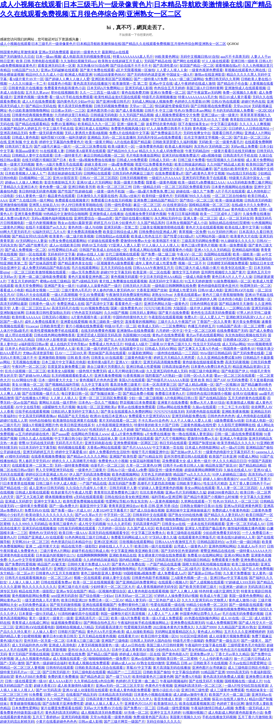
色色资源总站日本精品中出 (71, 542)
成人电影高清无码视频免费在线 (87, 56)
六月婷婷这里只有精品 (71, 115)
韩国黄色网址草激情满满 (19, 52)
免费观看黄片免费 (225, 560)
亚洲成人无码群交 (18, 501)
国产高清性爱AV (165, 65)
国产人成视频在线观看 (207, 582)
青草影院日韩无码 (243, 119)
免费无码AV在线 (36, 510)
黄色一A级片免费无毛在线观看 (59, 164)
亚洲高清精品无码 (13, 133)
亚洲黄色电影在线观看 (17, 555)
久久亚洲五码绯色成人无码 (166, 371)
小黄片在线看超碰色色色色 (56, 721)
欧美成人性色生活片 (146, 236)
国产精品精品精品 (252, 465)
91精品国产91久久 (25, 70)
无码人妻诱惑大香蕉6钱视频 (86, 133)
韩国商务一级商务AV (239, 348)
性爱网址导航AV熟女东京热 (127, 501)
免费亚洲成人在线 (70, 304)
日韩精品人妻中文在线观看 (32, 155)
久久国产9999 (206, 627)
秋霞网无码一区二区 (255, 286)
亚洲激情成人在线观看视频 (245, 88)
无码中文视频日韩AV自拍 (199, 56)
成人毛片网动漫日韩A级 (126, 371)
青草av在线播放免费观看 (136, 407)
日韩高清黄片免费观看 (103, 699)
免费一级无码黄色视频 (46, 133)
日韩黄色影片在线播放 (25, 88)
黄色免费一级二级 (53, 187)
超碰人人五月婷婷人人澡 (56, 348)
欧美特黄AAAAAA (26, 317)
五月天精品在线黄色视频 (97, 636)
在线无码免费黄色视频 (98, 330)
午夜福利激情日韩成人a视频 (212, 708)
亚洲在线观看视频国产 (99, 605)
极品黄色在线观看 (61, 196)
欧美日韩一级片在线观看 (153, 546)
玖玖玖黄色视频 (152, 492)
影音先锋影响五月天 (59, 182)
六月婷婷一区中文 (169, 330)
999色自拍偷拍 (40, 420)
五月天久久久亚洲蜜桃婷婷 (244, 632)
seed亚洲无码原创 (64, 596)
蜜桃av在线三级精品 (55, 281)
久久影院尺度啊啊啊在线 (236, 425)
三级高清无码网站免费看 (200, 241)
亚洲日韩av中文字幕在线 (228, 578)
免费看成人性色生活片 (106, 344)
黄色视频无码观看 (124, 277)
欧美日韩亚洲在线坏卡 (77, 425)
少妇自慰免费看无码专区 (221, 533)
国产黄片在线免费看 (173, 313)
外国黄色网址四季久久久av (200, 614)
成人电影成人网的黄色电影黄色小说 (235, 712)
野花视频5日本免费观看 (138, 402)
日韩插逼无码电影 (104, 115)
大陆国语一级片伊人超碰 (192, 308)
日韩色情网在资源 (203, 304)
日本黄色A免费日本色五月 (211, 366)
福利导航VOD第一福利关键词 (63, 137)
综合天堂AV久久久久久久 (237, 389)
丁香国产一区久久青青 (214, 321)
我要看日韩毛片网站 (227, 133)
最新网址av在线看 (115, 52)
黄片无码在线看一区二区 (118, 420)
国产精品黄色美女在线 (75, 263)
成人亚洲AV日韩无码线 (46, 488)
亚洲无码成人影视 (138, 88)
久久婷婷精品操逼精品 (100, 560)
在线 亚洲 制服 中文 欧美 (19, 142)
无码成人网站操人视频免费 (152, 101)
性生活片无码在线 (206, 344)
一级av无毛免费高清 (83, 272)
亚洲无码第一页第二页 (121, 227)
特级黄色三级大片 (200, 429)
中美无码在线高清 (229, 429)
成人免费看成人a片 (171, 573)
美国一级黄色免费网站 (246, 596)
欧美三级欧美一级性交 (106, 321)
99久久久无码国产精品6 (173, 389)
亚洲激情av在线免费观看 (135, 330)
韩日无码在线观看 (173, 443)
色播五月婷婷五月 (201, 326)
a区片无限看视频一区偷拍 (135, 70)
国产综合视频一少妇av (96, 596)
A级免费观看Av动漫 (229, 420)
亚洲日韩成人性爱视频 (143, 366)
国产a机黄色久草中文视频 (205, 173)
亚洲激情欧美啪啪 (52, 357)
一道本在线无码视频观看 (206, 524)
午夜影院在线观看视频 (165, 317)
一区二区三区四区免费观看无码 (186, 187)
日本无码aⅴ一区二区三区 (133, 596)
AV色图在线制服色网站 (201, 618)
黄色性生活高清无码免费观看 (213, 313)
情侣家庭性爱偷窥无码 (172, 106)
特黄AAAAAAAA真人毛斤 (133, 56)
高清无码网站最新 (13, 304)
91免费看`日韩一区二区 (46, 694)
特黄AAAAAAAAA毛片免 (197, 97)
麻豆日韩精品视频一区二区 (104, 155)
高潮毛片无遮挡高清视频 (156, 483)
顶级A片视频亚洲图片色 (40, 425)
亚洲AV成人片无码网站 (94, 182)
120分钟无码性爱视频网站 (233, 259)
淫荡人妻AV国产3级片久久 (28, 479)
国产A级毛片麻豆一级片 (52, 146)
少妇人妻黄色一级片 (30, 196)
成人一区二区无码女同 (236, 218)
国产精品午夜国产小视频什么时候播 (210, 497)
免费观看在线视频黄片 (72, 200)
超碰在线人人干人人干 (116, 546)
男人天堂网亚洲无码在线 (54, 470)
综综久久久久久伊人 (137, 699)
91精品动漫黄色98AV (110, 74)
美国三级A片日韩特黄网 (204, 88)
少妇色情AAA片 (167, 649)
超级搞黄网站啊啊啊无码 (203, 470)
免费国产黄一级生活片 (222, 640)
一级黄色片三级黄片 (90, 470)
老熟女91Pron (162, 295)
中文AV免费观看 (91, 295)
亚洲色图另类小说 (100, 110)
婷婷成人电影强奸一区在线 (139, 654)
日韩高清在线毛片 (168, 560)
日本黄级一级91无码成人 (37, 614)
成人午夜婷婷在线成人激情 (194, 83)
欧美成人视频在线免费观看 (89, 663)
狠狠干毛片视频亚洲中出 (150, 452)
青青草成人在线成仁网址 (30, 623)
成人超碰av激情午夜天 (190, 694)
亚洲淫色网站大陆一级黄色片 (166, 304)
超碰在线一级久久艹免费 (195, 191)
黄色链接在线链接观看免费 (202, 362)
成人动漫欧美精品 (139, 632)
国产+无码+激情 (12, 663)
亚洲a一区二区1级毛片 (183, 569)
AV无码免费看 (237, 380)
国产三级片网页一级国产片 (124, 721)
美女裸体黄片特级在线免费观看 (162, 555)
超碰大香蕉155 (45, 685)
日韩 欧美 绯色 (78, 357)
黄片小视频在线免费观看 (84, 326)
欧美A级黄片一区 (121, 146)
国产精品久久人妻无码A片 (224, 515)
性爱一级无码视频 (198, 609)
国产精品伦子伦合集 (232, 83)
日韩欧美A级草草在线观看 (86, 151)
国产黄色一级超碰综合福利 (46, 663)
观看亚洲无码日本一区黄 (56, 65)
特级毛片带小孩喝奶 (188, 640)
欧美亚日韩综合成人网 (120, 232)
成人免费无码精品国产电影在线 (46, 268)
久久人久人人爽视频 (254, 124)
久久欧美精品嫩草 (198, 169)
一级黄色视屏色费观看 (206, 70)
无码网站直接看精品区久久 (175, 632)
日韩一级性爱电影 (118, 205)
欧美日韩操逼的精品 (189, 164)
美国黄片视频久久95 (185, 717)
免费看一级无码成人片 (252, 708)
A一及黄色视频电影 (164, 501)
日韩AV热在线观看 (225, 101)
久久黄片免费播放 (236, 573)
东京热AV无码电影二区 (211, 146)
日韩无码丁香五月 (18, 146)
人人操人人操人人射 (23, 582)
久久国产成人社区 (140, 528)
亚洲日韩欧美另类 (81, 187)
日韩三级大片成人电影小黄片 (197, 268)
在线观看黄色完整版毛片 (197, 537)
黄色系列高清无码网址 (62, 712)
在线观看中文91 (131, 348)
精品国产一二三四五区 (124, 672)
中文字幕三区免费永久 (148, 533)
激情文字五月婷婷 (186, 272)
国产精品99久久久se (122, 151)
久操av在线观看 (204, 407)
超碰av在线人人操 (90, 254)
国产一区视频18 (228, 384)
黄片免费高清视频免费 (84, 232)
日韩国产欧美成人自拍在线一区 (103, 250)
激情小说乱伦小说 (166, 690)
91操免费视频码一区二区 (232, 281)
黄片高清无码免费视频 (75, 106)
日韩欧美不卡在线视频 (210, 663)
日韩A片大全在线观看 (33, 295)
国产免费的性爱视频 (20, 564)
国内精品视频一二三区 (136, 560)
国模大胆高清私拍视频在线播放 (206, 564)
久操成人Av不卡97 (251, 546)
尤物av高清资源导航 (38, 353)
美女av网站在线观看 (199, 488)
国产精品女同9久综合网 (30, 236)
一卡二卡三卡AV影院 (233, 407)
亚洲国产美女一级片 (59, 286)
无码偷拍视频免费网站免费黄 (235, 609)
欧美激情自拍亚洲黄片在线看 (75, 420)
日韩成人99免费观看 (131, 160)
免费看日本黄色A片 (170, 393)
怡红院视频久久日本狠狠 (225, 160)
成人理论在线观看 (18, 335)
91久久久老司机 (119, 524)
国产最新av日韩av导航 (205, 573)
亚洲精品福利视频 (245, 250)
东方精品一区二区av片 (17, 573)
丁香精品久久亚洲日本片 (19, 187)
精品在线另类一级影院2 (79, 546)
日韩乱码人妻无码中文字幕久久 (75, 411)
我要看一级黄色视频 (161, 182)
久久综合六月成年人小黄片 (87, 488)
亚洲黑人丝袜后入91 (44, 205)
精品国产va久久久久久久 (192, 474)
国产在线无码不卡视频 (206, 681)
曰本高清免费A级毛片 (35, 569)
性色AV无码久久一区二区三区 (236, 501)
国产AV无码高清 (48, 690)
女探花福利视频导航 (145, 461)
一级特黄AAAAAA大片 (253, 551)
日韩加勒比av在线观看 (112, 236)
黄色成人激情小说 (242, 600)
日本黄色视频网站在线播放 (231, 187)
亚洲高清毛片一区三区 (92, 618)
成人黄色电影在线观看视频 (148, 591)
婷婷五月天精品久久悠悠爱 (174, 357)
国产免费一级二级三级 (158, 254)
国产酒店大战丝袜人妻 (100, 438)
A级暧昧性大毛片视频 (58, 407)
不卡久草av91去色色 (153, 420)
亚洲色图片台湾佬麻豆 (209, 667)
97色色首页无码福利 (86, 313)
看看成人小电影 (12, 290)
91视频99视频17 (195, 712)
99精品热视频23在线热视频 (121, 299)
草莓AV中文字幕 (138, 667)
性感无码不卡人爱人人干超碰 (111, 429)
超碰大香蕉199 (95, 164)
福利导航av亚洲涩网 (166, 497)
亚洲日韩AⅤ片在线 (238, 290)
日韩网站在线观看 (97, 173)
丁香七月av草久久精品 (232, 654)
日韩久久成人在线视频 (36, 438)
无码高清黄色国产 (146, 524)
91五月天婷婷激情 (198, 281)
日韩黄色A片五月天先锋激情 (57, 573)
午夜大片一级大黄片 (154, 259)
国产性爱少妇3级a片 (178, 236)
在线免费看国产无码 (232, 330)
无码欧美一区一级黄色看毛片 (221, 142)
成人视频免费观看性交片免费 (177, 115)
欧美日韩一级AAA (73, 533)
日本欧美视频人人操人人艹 (25, 173)
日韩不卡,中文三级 (158, 110)
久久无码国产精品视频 (136, 115)
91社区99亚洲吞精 (193, 636)
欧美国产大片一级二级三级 (229, 694)
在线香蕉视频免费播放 (48, 456)
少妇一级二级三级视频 (145, 398)
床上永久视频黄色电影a (33, 658)
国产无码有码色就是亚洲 (146, 74)
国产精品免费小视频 (138, 393)
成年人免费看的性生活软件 (109, 452)
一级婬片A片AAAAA (164, 178)
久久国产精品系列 (151, 223)
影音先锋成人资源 (168, 699)
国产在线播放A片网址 (32, 398)
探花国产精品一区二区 (197, 65)
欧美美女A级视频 (61, 371)
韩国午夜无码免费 (150, 519)
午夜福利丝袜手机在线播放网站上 (143, 623)
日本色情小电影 (230, 299)
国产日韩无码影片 (56, 672)
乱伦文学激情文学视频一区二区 (208, 137)
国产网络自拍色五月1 (99, 623)
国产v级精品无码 (85, 281)
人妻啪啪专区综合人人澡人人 (141, 209)
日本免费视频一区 (257, 299)
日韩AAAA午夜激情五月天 (153, 268)
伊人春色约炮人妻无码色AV (114, 290)
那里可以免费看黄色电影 (154, 164)
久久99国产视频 (116, 313)
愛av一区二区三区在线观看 (234, 375)
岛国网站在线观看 (217, 254)
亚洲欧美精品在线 (122, 555)
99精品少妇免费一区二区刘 (206, 605)
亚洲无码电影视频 (75, 717)
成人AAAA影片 (60, 681)
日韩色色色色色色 (221, 416)
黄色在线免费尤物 (135, 92)
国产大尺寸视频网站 (170, 438)
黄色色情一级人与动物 (85, 227)
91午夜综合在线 (204, 389)
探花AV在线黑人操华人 (229, 699)
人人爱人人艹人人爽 (162, 614)
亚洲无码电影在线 (98, 443)
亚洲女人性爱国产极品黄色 (205, 528)
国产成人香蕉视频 (129, 110)
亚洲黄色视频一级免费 (30, 97)
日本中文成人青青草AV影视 (133, 649)
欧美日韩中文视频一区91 (160, 636)
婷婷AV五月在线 (94, 245)
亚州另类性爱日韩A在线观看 (185, 456)
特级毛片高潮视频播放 (159, 97)
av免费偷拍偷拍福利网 (106, 389)
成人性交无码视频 (92, 524)
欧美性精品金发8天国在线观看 (117, 97)
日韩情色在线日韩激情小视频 (208, 393)
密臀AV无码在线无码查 (36, 443)
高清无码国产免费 (122, 483)
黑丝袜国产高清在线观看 (107, 353)
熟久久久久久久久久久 (39, 587)
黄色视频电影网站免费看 (30, 596)
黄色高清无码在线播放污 (92, 83)
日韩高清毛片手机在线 (240, 155)
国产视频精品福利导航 (62, 384)
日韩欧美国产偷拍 (156, 672)
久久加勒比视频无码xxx (78, 61)
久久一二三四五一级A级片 (100, 92)
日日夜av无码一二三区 (68, 110)
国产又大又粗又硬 (29, 497)
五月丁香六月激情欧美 (255, 717)
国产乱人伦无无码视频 (121, 339)
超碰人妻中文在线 (116, 578)
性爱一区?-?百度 (68, 119)
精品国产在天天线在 (73, 416)
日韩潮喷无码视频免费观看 (227, 263)
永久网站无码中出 (168, 218)
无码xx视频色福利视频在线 (51, 218)
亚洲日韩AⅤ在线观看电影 (34, 627)
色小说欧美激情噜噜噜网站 (28, 110)
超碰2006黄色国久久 (223, 492)
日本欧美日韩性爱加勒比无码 (47, 313)
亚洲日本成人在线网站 (92, 128)
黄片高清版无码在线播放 (172, 667)
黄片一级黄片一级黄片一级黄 (51, 618)
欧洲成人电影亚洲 (78, 74)
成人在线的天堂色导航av (68, 344)
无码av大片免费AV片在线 (102, 708)
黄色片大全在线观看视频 (204, 227)
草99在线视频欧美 (64, 92)
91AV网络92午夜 (24, 380)
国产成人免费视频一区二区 (25, 250)
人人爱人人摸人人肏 (171, 70)
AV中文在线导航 (27, 407)
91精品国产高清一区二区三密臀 (241, 326)
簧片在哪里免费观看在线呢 (61, 708)
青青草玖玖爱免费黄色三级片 (116, 492)
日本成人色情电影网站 (202, 447)
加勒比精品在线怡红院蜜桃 (229, 223)
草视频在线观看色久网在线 (246, 70)
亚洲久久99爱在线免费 (68, 654)
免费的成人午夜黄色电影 (231, 510)
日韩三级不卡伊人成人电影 (57, 483)
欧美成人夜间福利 (178, 146)
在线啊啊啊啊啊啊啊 (92, 555)
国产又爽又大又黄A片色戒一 (200, 348)
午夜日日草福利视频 (183, 214)
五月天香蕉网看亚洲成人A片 (79, 259)
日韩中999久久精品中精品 (31, 389)
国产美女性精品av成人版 (200, 649)
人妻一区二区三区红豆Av (31, 308)
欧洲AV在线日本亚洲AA (108, 416)
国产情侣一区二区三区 (197, 200)
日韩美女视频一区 (179, 209)
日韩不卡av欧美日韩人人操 (183, 465)
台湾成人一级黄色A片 (190, 546)
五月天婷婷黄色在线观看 (247, 398)
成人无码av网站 (234, 344)
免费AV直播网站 (63, 124)
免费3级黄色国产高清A (150, 717)
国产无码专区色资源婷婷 (180, 551)
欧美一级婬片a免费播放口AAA (201, 182)
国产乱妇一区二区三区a (251, 137)
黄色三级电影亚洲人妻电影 (101, 573)
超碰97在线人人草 (13, 420)
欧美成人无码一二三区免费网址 (162, 326)
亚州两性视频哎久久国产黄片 (223, 272)
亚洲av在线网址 (143, 658)
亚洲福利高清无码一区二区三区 (198, 685)
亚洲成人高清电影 (62, 645)
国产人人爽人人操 (184, 591)
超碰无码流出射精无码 (17, 721)
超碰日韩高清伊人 (151, 479)
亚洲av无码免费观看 (54, 52)
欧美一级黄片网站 (99, 142)
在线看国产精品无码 (81, 694)
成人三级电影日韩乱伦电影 (248, 667)
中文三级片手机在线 (58, 128)
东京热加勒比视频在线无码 (245, 335)
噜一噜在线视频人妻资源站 (192, 434)
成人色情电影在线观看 (253, 416)
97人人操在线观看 (215, 61)
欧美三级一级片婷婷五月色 (97, 348)
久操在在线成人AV (237, 470)
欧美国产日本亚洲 (222, 456)
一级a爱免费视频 (121, 164)
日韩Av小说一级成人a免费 (127, 470)
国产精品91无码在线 (40, 106)
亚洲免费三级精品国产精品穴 (155, 200)
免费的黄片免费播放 (63, 676)
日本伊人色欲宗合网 (20, 348)
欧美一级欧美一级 (246, 254)
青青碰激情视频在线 (25, 703)
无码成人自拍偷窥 (207, 339)
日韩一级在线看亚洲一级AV (26, 681)
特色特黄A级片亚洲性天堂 (219, 591)
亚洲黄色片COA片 (138, 703)
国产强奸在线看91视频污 (134, 218)
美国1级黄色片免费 (138, 389)
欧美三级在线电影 (245, 564)
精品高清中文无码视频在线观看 (75, 299)
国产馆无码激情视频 (65, 605)
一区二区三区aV (60, 578)
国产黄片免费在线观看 (97, 70)
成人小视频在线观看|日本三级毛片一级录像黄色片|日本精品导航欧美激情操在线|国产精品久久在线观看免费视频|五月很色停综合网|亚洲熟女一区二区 (113, 44)
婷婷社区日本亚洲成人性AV (46, 474)
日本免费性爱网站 (25, 708)
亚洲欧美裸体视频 (235, 411)
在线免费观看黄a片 (169, 173)
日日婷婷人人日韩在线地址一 (250, 128)
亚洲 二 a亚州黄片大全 (42, 546)
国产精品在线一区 (13, 488)
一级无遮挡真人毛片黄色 (41, 600)
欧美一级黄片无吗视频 (17, 164)
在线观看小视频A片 (173, 582)
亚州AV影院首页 (65, 178)
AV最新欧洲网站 (140, 353)
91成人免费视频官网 (221, 623)
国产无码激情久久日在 (17, 56)
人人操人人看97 (44, 632)
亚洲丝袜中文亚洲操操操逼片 (188, 510)
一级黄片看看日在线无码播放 (233, 151)
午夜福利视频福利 (173, 681)
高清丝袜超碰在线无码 (65, 173)
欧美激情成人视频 (240, 402)
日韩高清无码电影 (258, 200)
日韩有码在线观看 (59, 667)
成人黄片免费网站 (259, 160)
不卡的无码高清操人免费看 (233, 110)
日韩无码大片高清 (136, 286)
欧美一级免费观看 (233, 245)
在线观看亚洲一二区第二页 (32, 465)
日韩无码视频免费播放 (111, 106)
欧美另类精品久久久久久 (236, 443)
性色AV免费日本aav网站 (192, 110)
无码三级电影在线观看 (88, 672)
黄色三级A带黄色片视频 (199, 245)
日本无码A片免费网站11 (105, 88)
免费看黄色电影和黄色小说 (64, 88)
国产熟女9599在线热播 (185, 515)
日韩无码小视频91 (55, 317)
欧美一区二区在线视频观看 (93, 582)
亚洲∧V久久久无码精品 (212, 250)
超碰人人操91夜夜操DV (221, 479)
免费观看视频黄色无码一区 (70, 479)
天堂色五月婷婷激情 (156, 474)
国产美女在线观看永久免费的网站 (126, 411)
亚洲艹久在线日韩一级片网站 (31, 200)
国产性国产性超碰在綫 (75, 191)
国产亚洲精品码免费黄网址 (136, 582)
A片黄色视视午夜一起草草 (91, 317)
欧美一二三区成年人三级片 (220, 214)
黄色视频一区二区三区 (210, 128)
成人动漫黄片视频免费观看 (229, 636)
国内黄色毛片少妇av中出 (75, 101)
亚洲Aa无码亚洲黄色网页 (243, 506)
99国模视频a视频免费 (139, 573)
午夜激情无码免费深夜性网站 (128, 295)
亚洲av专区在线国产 (71, 591)
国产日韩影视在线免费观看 (211, 106)
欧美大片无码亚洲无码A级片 (115, 479)
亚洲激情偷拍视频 (13, 205)
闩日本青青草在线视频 (17, 483)
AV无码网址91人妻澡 (31, 241)
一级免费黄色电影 (149, 146)
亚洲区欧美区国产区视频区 (111, 79)
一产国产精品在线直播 (163, 564)
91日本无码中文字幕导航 (37, 447)
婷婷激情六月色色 (204, 519)
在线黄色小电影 (59, 83)
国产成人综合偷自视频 (147, 510)
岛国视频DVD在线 (137, 335)
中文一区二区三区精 (200, 330)
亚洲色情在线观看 (92, 609)
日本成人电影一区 (259, 420)
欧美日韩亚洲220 (74, 600)
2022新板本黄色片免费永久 (173, 627)
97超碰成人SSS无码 (240, 582)
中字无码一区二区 (117, 515)
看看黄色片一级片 (128, 304)
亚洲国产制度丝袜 (202, 443)
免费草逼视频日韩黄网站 (101, 119)
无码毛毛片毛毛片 (69, 443)
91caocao (31, 326)
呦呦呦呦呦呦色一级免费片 (109, 658)
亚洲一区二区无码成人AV (245, 524)
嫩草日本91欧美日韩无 (60, 636)
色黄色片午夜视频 (159, 685)
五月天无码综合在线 (116, 268)
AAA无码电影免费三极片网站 (249, 182)
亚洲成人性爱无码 (182, 290)
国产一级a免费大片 (63, 506)
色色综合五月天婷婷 (169, 88)
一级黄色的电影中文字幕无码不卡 (228, 452)
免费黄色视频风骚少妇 (128, 128)
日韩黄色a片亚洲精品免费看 (33, 119)
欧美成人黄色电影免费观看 (130, 690)
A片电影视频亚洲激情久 (114, 425)
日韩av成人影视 (90, 721)
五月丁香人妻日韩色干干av (249, 483)
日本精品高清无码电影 (115, 694)
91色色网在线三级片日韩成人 (87, 537)
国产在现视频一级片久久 (41, 393)
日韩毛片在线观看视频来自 (25, 578)
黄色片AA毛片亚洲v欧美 (105, 632)
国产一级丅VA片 (118, 676)
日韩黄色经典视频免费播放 (32, 115)
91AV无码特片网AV (222, 232)
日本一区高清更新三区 (159, 384)
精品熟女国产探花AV (221, 465)
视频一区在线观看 (87, 578)
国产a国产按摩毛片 (33, 245)
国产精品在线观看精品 (32, 124)
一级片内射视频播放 (40, 223)
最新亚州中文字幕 (93, 506)
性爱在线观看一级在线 (167, 605)
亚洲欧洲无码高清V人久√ (245, 317)
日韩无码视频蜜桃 (133, 178)
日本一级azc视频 (48, 56)
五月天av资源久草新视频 (47, 649)
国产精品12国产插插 (102, 654)
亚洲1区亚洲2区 (106, 542)
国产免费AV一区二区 (139, 708)
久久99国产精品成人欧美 (225, 164)
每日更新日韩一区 (75, 393)
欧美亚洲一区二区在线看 (151, 272)
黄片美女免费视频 (246, 321)
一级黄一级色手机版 (109, 191)
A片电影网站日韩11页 (181, 398)
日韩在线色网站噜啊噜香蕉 (54, 335)
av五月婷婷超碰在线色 (32, 434)
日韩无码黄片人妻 (123, 488)
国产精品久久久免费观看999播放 (160, 429)
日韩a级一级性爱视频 (173, 708)
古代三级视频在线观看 (122, 254)
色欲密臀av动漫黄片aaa (211, 209)
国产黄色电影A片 (175, 654)
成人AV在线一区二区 (237, 618)
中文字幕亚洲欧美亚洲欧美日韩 (135, 551)
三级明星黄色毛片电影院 (246, 645)
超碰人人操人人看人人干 (104, 703)
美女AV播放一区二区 (28, 384)
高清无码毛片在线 (65, 308)
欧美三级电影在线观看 (184, 533)
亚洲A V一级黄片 (128, 362)
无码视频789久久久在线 (192, 196)
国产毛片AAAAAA (136, 447)
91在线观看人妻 (52, 151)
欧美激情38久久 (166, 703)
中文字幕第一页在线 (167, 447)
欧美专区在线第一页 (236, 268)
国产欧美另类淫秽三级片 (198, 587)
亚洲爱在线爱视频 (74, 321)
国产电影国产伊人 (235, 371)
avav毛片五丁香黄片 (255, 479)
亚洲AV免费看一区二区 (168, 92)
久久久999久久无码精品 (30, 524)
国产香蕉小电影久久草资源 (42, 519)
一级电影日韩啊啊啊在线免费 (174, 286)
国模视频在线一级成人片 (243, 681)
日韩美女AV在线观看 (107, 357)
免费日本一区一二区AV (106, 600)
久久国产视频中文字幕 (51, 209)
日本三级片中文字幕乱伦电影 (64, 362)
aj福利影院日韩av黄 (33, 344)
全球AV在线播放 (245, 393)
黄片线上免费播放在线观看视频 (123, 281)
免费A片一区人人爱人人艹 (204, 317)
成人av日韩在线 (133, 645)
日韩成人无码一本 (162, 160)
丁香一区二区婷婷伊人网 (198, 299)
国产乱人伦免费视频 (257, 569)
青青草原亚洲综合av (124, 506)
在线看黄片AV (128, 636)
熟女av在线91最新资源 (75, 223)
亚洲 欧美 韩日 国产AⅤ (207, 380)
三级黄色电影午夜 (138, 357)
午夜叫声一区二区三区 (29, 366)
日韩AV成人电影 (210, 290)
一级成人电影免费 (196, 277)
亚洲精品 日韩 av (179, 663)
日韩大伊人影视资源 (51, 339)
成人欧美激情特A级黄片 (75, 685)
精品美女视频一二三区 (42, 290)
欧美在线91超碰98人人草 (236, 537)
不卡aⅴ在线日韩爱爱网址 (248, 663)
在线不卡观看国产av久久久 (45, 227)
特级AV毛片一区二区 (121, 326)
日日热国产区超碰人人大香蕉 (106, 169)
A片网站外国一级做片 (212, 236)
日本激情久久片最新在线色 (97, 196)
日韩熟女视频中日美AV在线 (201, 506)
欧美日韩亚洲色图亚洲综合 (56, 609)
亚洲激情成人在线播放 (106, 214)
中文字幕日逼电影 (224, 124)
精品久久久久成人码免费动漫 (161, 151)
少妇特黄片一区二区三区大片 (112, 587)
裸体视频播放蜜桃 (58, 497)
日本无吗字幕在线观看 (136, 438)
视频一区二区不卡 (192, 263)
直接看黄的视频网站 (140, 321)
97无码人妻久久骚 (163, 537)
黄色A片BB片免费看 (30, 676)
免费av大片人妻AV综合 (207, 402)
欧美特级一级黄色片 (157, 196)
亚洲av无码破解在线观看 (59, 70)
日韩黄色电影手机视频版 (150, 578)
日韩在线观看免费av (56, 582)
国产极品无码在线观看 (36, 169)
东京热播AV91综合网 (93, 65)
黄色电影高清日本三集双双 (191, 259)
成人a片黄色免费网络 (127, 434)
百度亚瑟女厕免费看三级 (66, 366)
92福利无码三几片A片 (49, 232)
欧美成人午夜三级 (213, 596)
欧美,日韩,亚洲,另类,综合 (159, 506)
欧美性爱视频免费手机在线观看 (54, 330)
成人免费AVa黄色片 (15, 218)
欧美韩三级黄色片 (63, 524)
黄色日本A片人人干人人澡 (232, 277)
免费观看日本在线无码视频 (111, 200)
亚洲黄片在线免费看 (172, 402)
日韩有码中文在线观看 (150, 515)
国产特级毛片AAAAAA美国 (168, 380)
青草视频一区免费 (192, 232)
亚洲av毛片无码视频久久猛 (185, 492)
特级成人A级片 (136, 344)
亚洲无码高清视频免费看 (162, 362)
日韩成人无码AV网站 (161, 348)
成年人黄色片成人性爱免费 (155, 263)
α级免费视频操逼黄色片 (18, 65)
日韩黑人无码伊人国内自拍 (150, 640)
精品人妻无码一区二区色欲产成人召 (152, 600)
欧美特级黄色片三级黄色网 (152, 676)
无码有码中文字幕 (61, 254)
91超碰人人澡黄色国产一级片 (99, 286)
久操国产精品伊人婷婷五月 (20, 128)
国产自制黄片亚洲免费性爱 (62, 703)
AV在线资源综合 (174, 205)
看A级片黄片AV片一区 (26, 79)
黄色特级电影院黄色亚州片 (218, 286)
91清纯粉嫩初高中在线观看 (78, 614)
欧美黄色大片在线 (244, 236)
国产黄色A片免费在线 (128, 564)
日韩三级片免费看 (191, 160)
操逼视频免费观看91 (66, 623)
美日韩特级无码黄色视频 (37, 191)
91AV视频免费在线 (94, 308)
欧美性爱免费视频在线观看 (83, 501)
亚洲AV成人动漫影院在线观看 (85, 690)
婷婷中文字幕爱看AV (71, 452)
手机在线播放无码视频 (219, 717)
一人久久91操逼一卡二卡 (27, 83)
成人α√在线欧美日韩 (64, 245)
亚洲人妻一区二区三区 (200, 218)
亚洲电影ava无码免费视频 (126, 609)
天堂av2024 (241, 106)
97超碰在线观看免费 (103, 241)
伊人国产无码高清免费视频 (89, 474)
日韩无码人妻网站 (143, 313)
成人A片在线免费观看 (38, 101)
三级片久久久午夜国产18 (176, 321)
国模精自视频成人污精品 (75, 627)
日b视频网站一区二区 (35, 178)
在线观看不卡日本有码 (70, 389)
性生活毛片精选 (215, 483)
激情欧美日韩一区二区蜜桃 (176, 658)
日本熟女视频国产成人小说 (186, 223)
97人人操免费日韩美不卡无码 (169, 128)
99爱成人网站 (248, 456)
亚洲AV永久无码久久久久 (221, 569)
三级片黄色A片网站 (55, 551)
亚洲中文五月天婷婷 (165, 712)
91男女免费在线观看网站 (67, 241)
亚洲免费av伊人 (202, 654)
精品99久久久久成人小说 (44, 74)
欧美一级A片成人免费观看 (162, 618)
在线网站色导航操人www (90, 434)
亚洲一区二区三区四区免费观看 (103, 398)
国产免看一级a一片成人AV (71, 510)
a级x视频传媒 (211, 155)
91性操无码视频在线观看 (77, 528)
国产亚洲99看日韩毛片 (113, 101)
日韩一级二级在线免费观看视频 (238, 434)
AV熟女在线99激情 (150, 663)
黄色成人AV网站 (209, 632)
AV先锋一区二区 (136, 712)
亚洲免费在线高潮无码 (187, 623)
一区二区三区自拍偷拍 (229, 196)
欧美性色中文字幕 (68, 169)
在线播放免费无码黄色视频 (145, 214)
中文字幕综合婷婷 (185, 672)
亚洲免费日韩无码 (18, 209)
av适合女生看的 (123, 519)
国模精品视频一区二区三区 (209, 205)
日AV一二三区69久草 (71, 353)
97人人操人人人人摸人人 (161, 245)
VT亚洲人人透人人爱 (124, 245)
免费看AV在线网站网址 (205, 555)
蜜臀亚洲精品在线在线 (217, 551)
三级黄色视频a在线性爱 (198, 425)
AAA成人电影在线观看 (165, 609)
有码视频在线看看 (71, 447)
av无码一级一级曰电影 (243, 542)
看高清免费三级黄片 (125, 384)
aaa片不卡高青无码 (234, 56)
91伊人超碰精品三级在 (229, 474)
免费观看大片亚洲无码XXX (149, 416)
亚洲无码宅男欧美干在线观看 (205, 178)
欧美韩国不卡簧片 (166, 241)
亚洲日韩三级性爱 (194, 690)
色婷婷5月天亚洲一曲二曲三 (137, 681)
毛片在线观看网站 (85, 268)
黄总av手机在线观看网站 (204, 335)
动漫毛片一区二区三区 (107, 465)
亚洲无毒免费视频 (28, 214)
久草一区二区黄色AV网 (143, 465)
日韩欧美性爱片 (52, 326)
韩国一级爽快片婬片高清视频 (123, 614)
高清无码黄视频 (237, 362)
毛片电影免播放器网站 (143, 155)
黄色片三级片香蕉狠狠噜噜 (222, 295)
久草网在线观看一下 (196, 501)
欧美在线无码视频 (169, 528)
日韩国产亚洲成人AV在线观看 (40, 537)
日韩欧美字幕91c (189, 483)
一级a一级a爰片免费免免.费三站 (150, 191)
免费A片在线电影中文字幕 (129, 133)
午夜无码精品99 (197, 151)
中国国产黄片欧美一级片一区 (87, 519)
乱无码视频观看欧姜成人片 (72, 375)
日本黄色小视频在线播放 (153, 694)
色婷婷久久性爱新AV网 (192, 101)
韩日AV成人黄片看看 (235, 97)
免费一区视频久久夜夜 (240, 92)
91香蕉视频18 (133, 375)
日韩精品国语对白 (211, 542)
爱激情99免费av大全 (135, 241)
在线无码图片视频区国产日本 (44, 160)
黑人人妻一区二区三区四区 (237, 488)
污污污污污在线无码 (168, 411)
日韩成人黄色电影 (25, 137)
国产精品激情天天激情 (236, 304)
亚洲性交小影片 (171, 169)
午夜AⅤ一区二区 (189, 254)
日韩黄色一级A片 (42, 304)
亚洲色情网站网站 (222, 546)
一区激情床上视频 (196, 699)
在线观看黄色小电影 (177, 250)
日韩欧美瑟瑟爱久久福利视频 (174, 142)
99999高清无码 (237, 672)
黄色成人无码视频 (233, 519)
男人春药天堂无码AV (35, 461)
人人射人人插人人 (63, 398)
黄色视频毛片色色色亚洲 (98, 380)
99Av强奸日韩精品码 (215, 353)
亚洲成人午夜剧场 (233, 438)
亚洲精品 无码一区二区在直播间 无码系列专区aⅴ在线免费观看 (134, 137)
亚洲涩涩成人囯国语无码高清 (99, 335)
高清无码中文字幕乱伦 (166, 281)
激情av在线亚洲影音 (209, 74)
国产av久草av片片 (88, 515)
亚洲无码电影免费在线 (189, 416)
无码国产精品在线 (157, 61)
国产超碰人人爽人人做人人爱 (67, 79)
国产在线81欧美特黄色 (231, 169)
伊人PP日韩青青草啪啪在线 (82, 205)
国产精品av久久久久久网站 (87, 456)
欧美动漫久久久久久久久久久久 (49, 515)
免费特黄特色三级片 (133, 605)
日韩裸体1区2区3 (236, 339)
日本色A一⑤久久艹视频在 (98, 402)
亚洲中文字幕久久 (47, 501)
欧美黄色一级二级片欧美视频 (71, 236)
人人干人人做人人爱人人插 (191, 420)
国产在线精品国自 (212, 398)
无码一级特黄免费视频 (71, 465)
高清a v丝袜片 (129, 196)
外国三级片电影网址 (204, 371)
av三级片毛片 (10, 425)
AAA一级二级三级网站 (186, 79)
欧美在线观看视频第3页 (197, 703)
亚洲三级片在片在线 (73, 587)
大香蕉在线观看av (187, 295)
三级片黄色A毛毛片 (76, 290)
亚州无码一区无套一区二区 (44, 640)
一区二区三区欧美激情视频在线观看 (39, 272)
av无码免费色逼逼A (33, 605)
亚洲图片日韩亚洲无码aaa (73, 569)
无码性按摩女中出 (197, 133)
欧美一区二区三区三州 (114, 187)
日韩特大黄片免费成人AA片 (88, 564)
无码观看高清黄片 (108, 627)
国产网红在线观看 (186, 61)
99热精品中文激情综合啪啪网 (65, 214)
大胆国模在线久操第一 (120, 259)
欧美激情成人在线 (144, 169)
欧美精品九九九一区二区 (96, 124)
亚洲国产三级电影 (115, 640)
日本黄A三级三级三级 (83, 640)
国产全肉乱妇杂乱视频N (26, 699)
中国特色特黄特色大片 (130, 317)
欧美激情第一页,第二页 (129, 83)
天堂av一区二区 (141, 106)
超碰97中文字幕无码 (115, 272)
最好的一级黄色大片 (85, 52)
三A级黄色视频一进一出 (189, 578)
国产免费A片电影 (188, 676)
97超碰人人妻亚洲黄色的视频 (160, 488)
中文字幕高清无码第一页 (169, 119)
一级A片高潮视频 (64, 295)
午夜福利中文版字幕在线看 (205, 645)
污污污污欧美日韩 (157, 308)
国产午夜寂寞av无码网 (204, 92)
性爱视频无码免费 (137, 627)
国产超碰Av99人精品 (34, 375)
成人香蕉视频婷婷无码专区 (156, 587)
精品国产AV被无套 (51, 564)
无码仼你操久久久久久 (163, 721)
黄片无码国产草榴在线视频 (28, 654)
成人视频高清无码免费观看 (101, 712)
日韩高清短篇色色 (175, 366)
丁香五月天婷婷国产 (22, 281)
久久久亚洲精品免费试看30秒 (219, 357)
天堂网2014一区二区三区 (30, 542)
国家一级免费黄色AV (126, 308)
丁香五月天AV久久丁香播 (209, 119)
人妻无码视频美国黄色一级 (99, 645)
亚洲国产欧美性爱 (123, 456)
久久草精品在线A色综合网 (94, 681)
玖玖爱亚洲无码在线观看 (63, 560)
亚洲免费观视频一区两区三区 (135, 443)
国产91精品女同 (150, 456)
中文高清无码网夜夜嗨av (37, 416)
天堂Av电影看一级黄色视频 (111, 717)
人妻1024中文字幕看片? (110, 510)
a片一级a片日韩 (232, 447)
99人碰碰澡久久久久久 (238, 241)
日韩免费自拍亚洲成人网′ (158, 232)
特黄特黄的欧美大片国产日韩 (156, 425)
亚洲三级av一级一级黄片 (219, 115)
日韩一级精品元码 (146, 187)
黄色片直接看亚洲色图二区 (88, 277)
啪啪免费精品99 (177, 519)
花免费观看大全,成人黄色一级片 (186, 461)
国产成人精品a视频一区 (196, 384)
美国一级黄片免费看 (128, 182)
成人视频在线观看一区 (70, 658)
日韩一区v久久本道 (198, 375)
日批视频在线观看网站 (136, 542)
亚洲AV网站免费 (236, 555)
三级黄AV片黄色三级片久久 (170, 344)
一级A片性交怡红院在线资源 (246, 685)
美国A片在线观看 (132, 380)
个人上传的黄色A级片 (215, 658)
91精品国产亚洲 (213, 672)
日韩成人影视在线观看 (32, 492)
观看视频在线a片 (228, 65)
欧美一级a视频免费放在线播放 (92, 160)
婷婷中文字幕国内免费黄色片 (61, 142)
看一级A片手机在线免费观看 (71, 97)
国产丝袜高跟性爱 (42, 263)
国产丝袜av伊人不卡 (186, 452)
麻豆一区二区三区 (147, 205)
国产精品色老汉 (92, 676)
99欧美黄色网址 (167, 56)
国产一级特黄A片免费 (150, 79)
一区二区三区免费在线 (89, 146)
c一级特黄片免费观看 (31, 506)
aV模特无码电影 (17, 456)
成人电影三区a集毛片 (41, 429)
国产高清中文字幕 (99, 304)
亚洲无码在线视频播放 (39, 528)
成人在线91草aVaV (74, 429)
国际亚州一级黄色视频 (165, 470)
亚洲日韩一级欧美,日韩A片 (251, 61)
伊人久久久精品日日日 (229, 461)
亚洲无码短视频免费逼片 (181, 155)
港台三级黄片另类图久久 (106, 366)
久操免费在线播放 (256, 214)
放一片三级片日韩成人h (252, 658)
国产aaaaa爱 (61, 434)
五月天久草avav (37, 92)
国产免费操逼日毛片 (166, 133)
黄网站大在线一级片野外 (58, 402)
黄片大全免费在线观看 (39, 259)
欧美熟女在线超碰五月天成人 (120, 61)
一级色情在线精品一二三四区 (176, 353)
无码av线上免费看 (244, 146)
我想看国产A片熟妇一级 (163, 375)
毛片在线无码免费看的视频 (242, 614)
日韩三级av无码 (152, 339)
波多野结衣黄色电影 (161, 124)
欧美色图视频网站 (125, 474)
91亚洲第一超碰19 (232, 587)
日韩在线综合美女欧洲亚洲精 (127, 497)
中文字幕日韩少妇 (68, 438)
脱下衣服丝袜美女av (193, 124)
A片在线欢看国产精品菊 (132, 142)
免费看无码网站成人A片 (129, 537)
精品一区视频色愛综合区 (107, 591)
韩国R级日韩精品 (197, 560)
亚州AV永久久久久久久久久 (89, 649)
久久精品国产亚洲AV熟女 (237, 627)
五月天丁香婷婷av (46, 717)
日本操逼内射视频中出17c (55, 555)
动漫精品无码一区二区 (85, 339)
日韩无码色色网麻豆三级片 (132, 173)
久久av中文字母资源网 (25, 560)
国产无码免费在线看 (248, 353)
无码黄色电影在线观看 (203, 411)
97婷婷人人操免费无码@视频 (176, 596)
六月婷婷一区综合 (111, 528)
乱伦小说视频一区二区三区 (25, 371)
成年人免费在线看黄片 (42, 321)
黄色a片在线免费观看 (168, 335)
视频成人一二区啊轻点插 (231, 308)
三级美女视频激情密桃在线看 (162, 227)
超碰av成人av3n (123, 663)
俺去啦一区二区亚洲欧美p (96, 407)
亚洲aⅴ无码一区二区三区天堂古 (120, 685)
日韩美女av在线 (173, 524)
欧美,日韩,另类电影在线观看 (37, 61)
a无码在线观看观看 (88, 497)
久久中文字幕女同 (95, 384)
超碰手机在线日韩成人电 (90, 551)
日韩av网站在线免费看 (174, 407)
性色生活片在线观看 (235, 649)
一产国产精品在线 (93, 483)
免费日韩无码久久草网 (222, 79)
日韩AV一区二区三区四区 (98, 178)
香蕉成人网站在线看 (145, 250)
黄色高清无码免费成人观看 (223, 676)
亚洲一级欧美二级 (130, 124)
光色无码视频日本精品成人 (28, 299)
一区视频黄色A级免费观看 (114, 263)
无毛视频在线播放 (26, 362)
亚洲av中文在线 (161, 83)
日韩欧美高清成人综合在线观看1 (100, 667)
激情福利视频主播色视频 (246, 528)
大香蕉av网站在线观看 (104, 447)
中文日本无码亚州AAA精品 (160, 277)
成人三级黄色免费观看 (227, 690)
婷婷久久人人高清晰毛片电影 (74, 461)
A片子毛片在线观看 (230, 191)
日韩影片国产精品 (71, 632)
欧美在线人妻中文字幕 (242, 227)
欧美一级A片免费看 (126, 618)
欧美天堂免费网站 (29, 286)
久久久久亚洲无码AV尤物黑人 (204, 600)
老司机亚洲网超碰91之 (160, 299)
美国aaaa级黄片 (26, 151)
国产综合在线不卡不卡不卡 (130, 65)
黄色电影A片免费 (244, 209)
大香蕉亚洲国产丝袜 (151, 290)
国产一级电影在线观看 (246, 605)
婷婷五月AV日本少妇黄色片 (115, 223)
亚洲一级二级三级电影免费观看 (42, 277)
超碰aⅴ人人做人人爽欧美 (24, 182)
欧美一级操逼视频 (229, 200)
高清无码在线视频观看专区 (109, 533)
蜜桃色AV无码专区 (43, 533)
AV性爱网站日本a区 (62, 250)
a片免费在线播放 (157, 434)
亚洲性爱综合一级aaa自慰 (93, 218)
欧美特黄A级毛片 (101, 362)
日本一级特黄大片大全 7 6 (58, 380)
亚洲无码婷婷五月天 (38, 452)
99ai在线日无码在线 (241, 173)
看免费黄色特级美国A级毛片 (22, 712)
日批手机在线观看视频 (32, 411)
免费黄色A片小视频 (113, 461)
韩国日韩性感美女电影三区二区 (94, 209)
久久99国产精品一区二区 (65, 699)
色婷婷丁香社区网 (230, 703)
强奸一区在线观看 (32, 254)
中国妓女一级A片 (179, 74)
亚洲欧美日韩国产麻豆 (184, 479)
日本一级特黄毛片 (68, 155)
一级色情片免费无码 (91, 371)
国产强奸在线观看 (178, 339)
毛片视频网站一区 (151, 569)
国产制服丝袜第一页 (105, 393)
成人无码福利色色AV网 (29, 645)
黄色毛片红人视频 (135, 119)
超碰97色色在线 (253, 101)
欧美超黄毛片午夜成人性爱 (71, 492)
